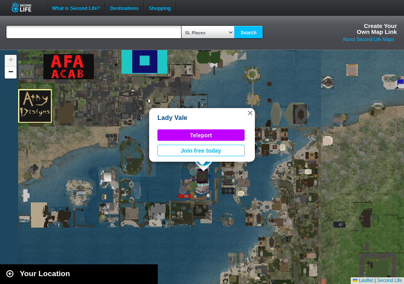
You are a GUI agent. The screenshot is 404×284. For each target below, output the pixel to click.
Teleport (201, 135)
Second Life (26, 7)
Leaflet (363, 280)
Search (248, 33)
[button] (250, 113)
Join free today (201, 151)
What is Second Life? (76, 7)
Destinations (124, 7)
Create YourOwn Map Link (377, 28)
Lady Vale (172, 117)
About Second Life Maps (368, 39)
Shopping (159, 7)
